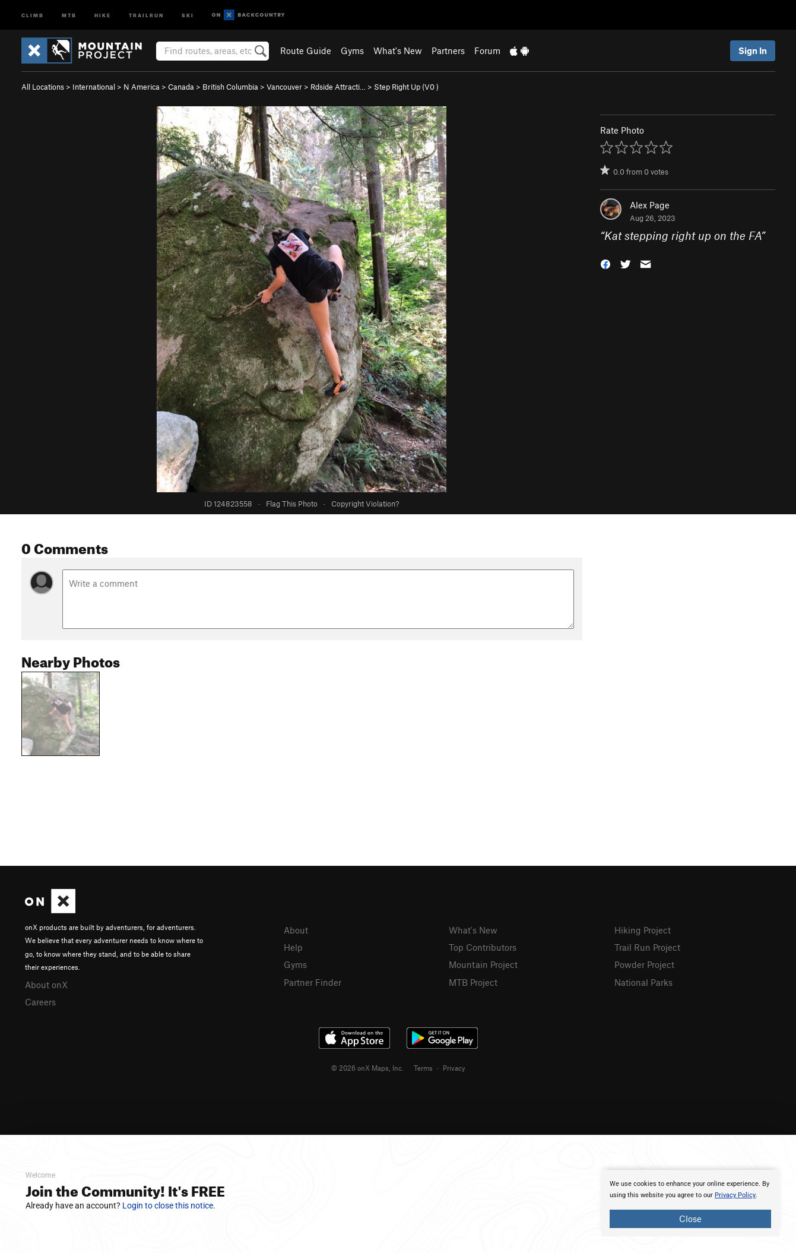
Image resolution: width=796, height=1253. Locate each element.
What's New (397, 50)
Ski (188, 14)
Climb (32, 14)
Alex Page (650, 205)
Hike (102, 14)
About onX (46, 984)
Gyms (352, 50)
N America (141, 86)
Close (690, 1218)
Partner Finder (312, 982)
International (93, 86)
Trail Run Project (647, 947)
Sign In (752, 50)
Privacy (454, 1068)
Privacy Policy (735, 1195)
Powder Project (644, 964)
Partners (448, 50)
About (296, 930)
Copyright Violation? (365, 503)
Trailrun (146, 14)
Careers (40, 1001)
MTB (69, 14)
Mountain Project (483, 964)
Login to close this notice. (168, 1205)
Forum (487, 50)
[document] (690, 1203)
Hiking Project (642, 930)
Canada (181, 86)
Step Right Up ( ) (406, 86)
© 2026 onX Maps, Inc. (367, 1068)
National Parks (643, 982)
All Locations (42, 86)
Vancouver (284, 86)
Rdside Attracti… (338, 86)
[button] (605, 263)
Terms (423, 1068)
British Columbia (230, 86)
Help (293, 947)
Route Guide (305, 50)
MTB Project (473, 982)
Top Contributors (482, 947)
